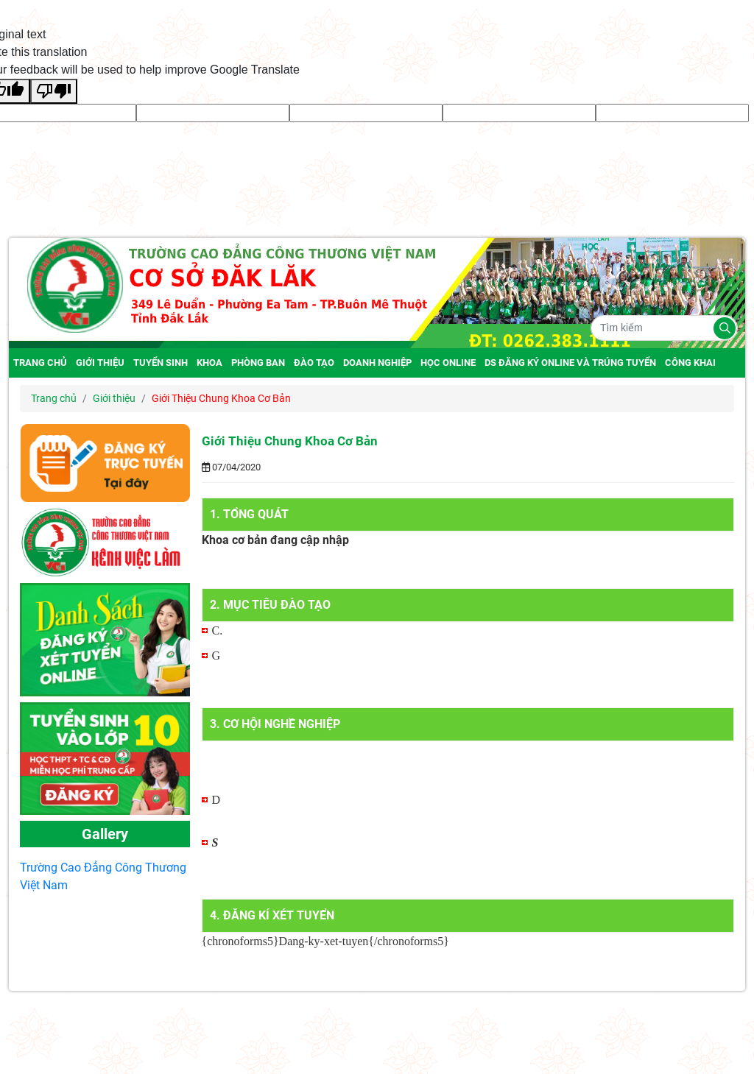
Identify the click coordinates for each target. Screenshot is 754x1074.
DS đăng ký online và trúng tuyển (570, 362)
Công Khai (690, 362)
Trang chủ (40, 362)
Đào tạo (314, 362)
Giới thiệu (100, 362)
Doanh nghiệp (377, 362)
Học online (448, 362)
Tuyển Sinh (160, 362)
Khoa (209, 362)
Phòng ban (258, 362)
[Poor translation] (53, 91)
